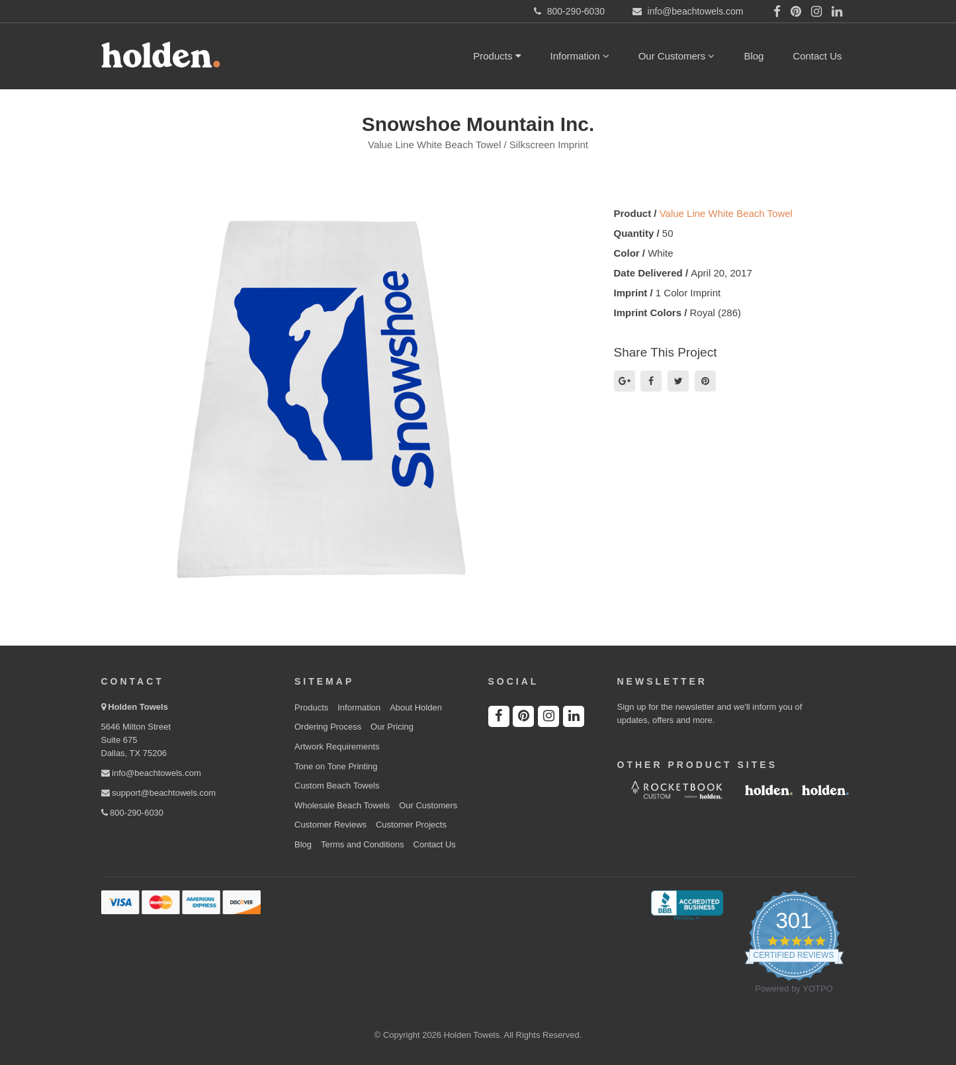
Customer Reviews (330, 825)
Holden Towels (138, 707)
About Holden (416, 707)
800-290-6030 (132, 813)
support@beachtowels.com (158, 793)
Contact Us (817, 56)
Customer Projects (411, 825)
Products (497, 56)
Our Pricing (391, 727)
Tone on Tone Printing (336, 766)
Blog (753, 56)
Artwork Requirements (337, 746)
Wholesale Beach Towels (342, 805)
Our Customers (676, 56)
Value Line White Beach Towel (726, 213)
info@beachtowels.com (151, 773)
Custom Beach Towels (336, 785)
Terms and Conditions (362, 844)
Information (579, 56)
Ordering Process (327, 727)
